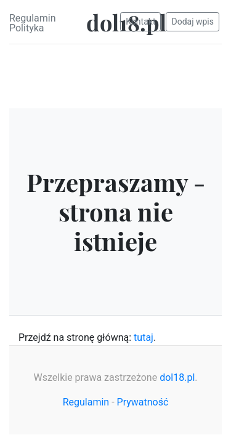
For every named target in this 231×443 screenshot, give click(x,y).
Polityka (26, 28)
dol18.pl (177, 377)
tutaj (143, 337)
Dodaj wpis (192, 21)
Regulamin (32, 18)
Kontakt (140, 21)
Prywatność (143, 402)
